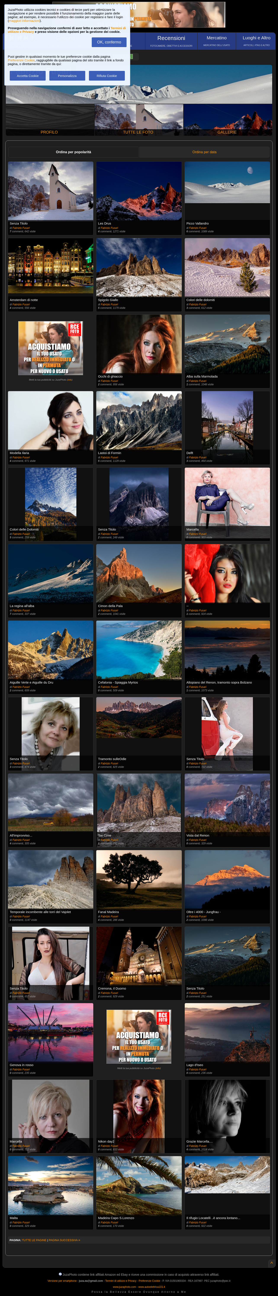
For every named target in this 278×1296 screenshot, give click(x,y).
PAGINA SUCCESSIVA (64, 1240)
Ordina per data (205, 152)
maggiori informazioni (24, 20)
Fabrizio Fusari (21, 228)
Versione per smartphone (62, 1280)
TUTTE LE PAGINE (34, 1240)
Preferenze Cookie (21, 60)
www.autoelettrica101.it (151, 1286)
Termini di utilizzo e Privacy (120, 1280)
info (70, 379)
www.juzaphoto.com (124, 1286)
